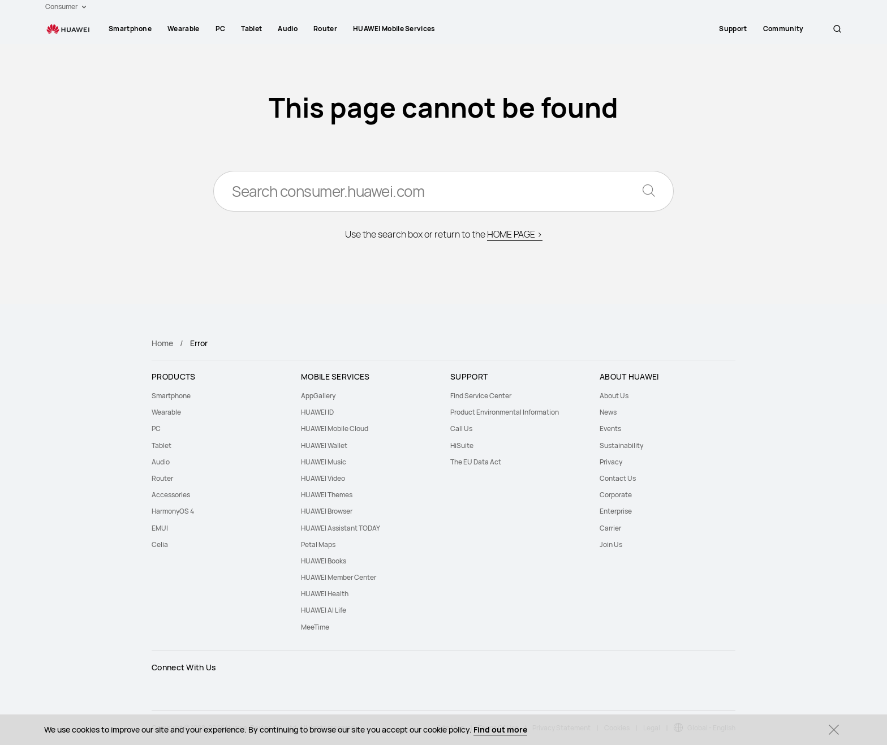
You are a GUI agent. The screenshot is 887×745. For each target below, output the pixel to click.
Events (610, 428)
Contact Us (618, 478)
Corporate (616, 494)
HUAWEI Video (323, 478)
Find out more (500, 729)
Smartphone (130, 28)
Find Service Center (480, 396)
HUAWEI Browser (326, 511)
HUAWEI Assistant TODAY (340, 528)
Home (162, 343)
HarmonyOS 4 (173, 511)
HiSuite (461, 445)
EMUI (160, 528)
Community (796, 28)
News (608, 412)
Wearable (183, 28)
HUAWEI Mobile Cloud (334, 428)
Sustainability (621, 445)
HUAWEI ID (317, 412)
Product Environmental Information (504, 412)
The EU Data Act (475, 462)
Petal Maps (318, 544)
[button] (837, 29)
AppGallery (318, 396)
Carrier (610, 528)
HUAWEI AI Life (323, 610)
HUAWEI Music (323, 462)
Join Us (611, 544)
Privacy (611, 462)
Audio (288, 28)
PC (221, 28)
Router (325, 28)
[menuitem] (130, 28)
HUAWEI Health (324, 593)
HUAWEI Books (323, 561)
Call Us (461, 428)
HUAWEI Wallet (324, 445)
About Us (614, 396)
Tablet (251, 28)
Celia (160, 544)
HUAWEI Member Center (338, 577)
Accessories (171, 494)
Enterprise (616, 511)
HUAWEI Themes (326, 494)
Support (746, 28)
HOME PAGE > (514, 234)
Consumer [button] (65, 6)
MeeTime (315, 627)
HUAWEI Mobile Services (394, 28)
